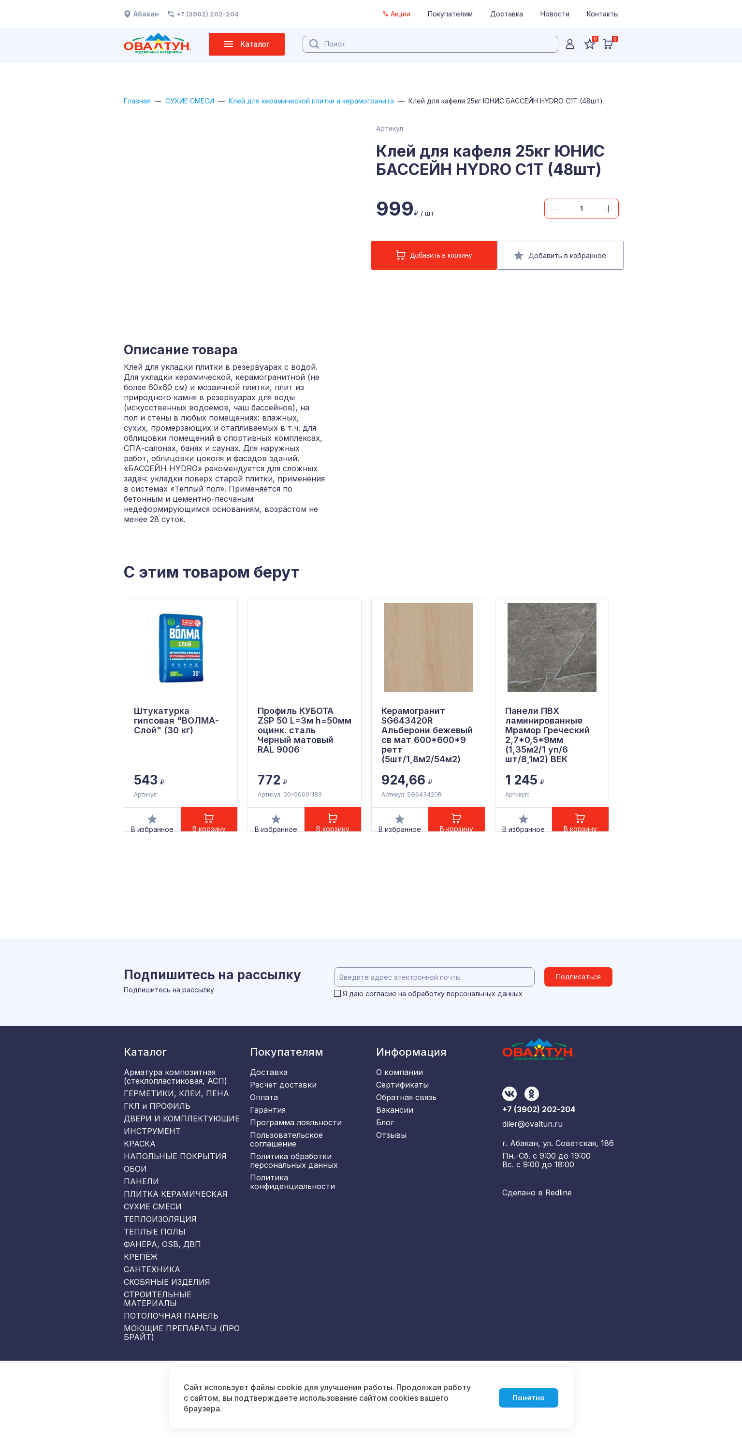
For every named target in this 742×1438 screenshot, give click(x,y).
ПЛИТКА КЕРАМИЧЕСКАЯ (176, 1237)
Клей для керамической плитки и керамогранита (340, 101)
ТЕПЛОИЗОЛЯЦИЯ (160, 1269)
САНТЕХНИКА (152, 1333)
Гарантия (268, 1133)
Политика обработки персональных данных (294, 1194)
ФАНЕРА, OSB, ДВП (162, 1301)
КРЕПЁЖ (141, 1317)
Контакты (603, 13)
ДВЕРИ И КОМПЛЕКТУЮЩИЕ (182, 1141)
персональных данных (487, 1006)
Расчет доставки (283, 1101)
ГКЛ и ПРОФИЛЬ (157, 1125)
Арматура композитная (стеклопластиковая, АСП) (175, 1089)
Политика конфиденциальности (292, 1218)
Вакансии (394, 1133)
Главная (139, 101)
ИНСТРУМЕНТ (152, 1157)
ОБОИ (135, 1205)
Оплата (264, 1117)
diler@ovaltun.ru (532, 1146)
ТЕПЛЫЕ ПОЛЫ (155, 1285)
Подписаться (582, 990)
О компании (399, 1085)
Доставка (506, 13)
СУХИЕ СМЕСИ (200, 101)
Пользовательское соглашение (286, 1169)
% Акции (396, 13)
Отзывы (391, 1165)
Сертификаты (402, 1101)
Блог (385, 1149)
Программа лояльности (296, 1149)
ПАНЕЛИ (141, 1221)
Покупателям (450, 13)
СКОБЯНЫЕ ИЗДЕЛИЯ (167, 1349)
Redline (558, 1214)
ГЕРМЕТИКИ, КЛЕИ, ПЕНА (176, 1109)
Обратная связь (406, 1117)
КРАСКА (140, 1173)
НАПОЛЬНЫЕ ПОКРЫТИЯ (175, 1189)
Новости (554, 13)
